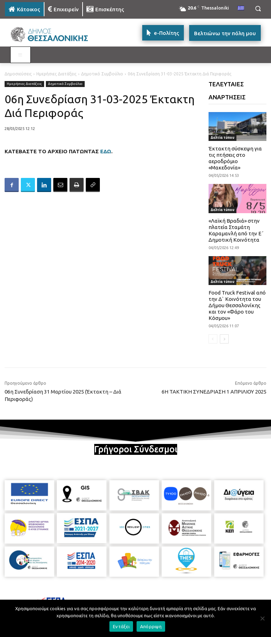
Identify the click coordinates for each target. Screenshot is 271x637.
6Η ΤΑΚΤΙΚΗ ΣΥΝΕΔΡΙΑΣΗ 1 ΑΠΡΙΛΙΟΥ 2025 (214, 392)
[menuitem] (241, 8)
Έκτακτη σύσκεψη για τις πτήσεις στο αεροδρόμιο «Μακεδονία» (235, 158)
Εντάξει (121, 626)
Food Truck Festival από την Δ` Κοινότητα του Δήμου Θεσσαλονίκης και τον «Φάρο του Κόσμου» (237, 305)
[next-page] (224, 339)
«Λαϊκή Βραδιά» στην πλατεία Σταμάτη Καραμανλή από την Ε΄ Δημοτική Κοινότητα (236, 230)
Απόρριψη (151, 626)
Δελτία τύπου (222, 138)
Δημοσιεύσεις (18, 74)
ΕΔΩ (105, 151)
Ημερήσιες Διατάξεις (56, 74)
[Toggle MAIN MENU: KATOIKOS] (20, 55)
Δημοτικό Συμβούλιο (102, 74)
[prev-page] (213, 339)
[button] (257, 8)
